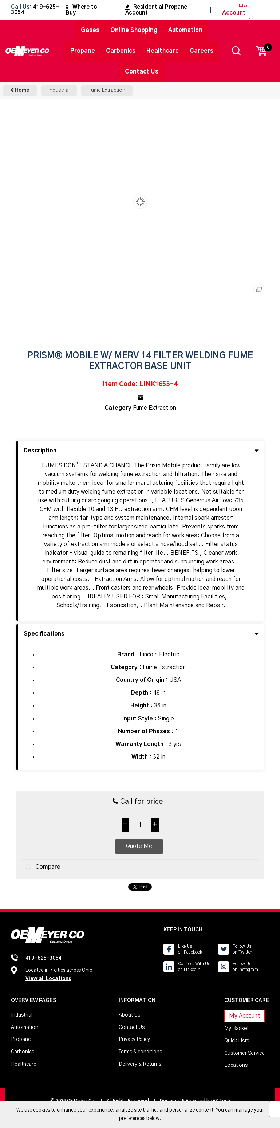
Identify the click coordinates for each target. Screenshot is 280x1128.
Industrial (59, 90)
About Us (129, 1015)
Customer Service (244, 1053)
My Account (234, 9)
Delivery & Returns (140, 1064)
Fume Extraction (106, 90)
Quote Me (139, 846)
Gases (90, 30)
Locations (236, 1065)
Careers (201, 51)
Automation (185, 30)
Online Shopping (133, 30)
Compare (41, 867)
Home (19, 90)
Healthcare (162, 51)
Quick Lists (236, 1041)
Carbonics (120, 51)
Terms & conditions (140, 1051)
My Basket (236, 1028)
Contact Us (141, 72)
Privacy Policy (134, 1039)
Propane (82, 51)
